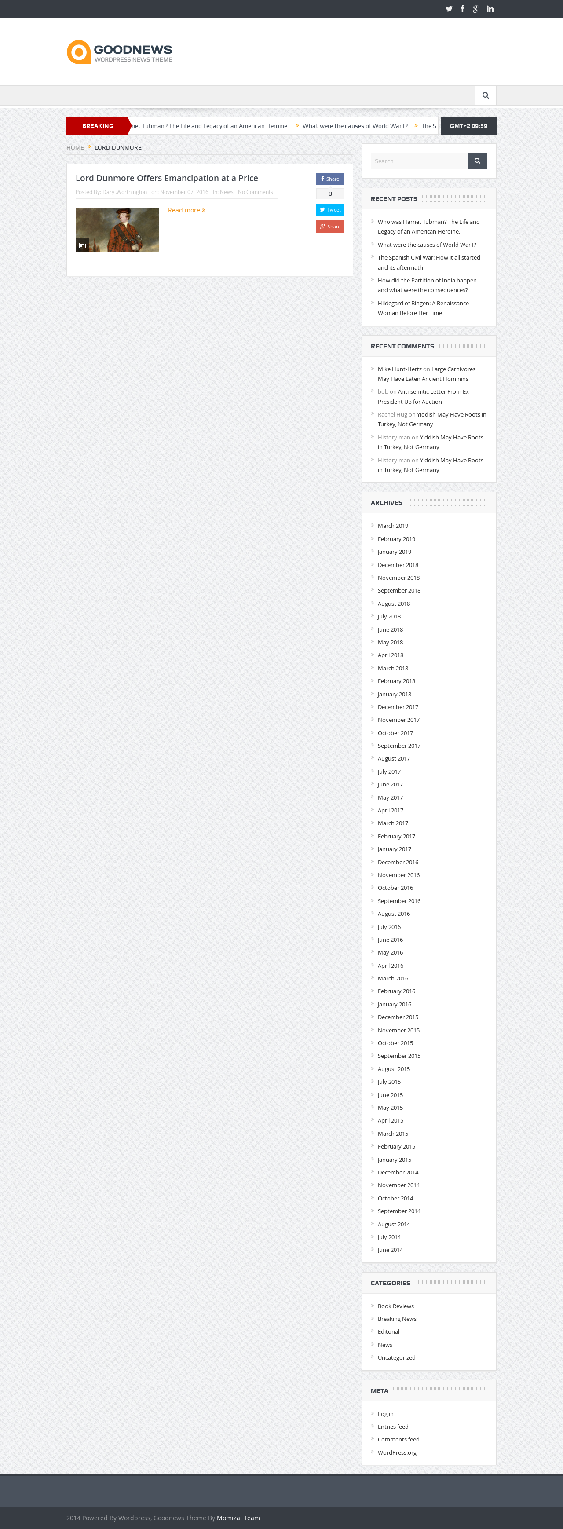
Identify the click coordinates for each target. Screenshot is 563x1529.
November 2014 (399, 1185)
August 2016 (394, 914)
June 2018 (390, 629)
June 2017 (390, 784)
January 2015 (394, 1159)
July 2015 (389, 1082)
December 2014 (398, 1172)
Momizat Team (238, 1518)
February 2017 (396, 836)
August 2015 (394, 1069)
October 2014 (395, 1198)
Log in (386, 1414)
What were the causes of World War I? (371, 125)
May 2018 (390, 642)
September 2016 (399, 901)
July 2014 (389, 1237)
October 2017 (395, 733)
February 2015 (396, 1146)
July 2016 (389, 927)
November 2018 (399, 578)
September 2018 (399, 590)
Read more (186, 210)
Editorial (388, 1331)
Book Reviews (396, 1306)
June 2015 (390, 1095)
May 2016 (390, 952)
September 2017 (399, 746)
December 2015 (398, 1017)
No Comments (255, 191)
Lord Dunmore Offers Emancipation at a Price (167, 178)
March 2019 (393, 526)
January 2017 (394, 849)
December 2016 (398, 862)
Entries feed (393, 1426)
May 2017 (390, 797)
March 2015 (393, 1134)
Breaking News (397, 1319)
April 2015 (390, 1120)
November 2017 (399, 720)
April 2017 (390, 810)
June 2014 (390, 1250)
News (227, 191)
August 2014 (394, 1224)
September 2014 (399, 1211)
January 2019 (394, 552)
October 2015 (395, 1043)
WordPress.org (397, 1452)
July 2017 (389, 771)
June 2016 (390, 940)
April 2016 (390, 965)
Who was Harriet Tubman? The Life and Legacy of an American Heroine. (207, 125)
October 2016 (395, 888)
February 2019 (396, 539)
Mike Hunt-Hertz (400, 369)
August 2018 (394, 603)
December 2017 (398, 707)
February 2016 (396, 991)
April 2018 (390, 655)
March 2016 (393, 978)
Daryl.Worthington (124, 191)
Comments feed (399, 1439)
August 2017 (394, 758)
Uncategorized (397, 1357)
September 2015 (399, 1056)
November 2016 (399, 875)
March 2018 (393, 668)
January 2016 (394, 1004)
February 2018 (396, 681)
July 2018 (389, 616)
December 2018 (398, 565)
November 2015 (399, 1030)
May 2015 (390, 1108)
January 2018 (394, 694)
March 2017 (393, 823)
